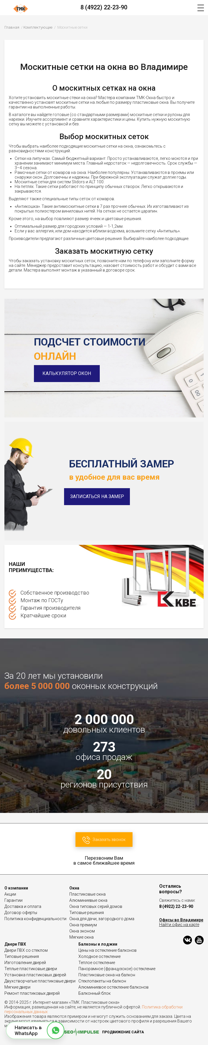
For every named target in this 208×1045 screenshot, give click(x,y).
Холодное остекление (99, 956)
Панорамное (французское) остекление (116, 968)
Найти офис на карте (179, 924)
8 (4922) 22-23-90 (103, 7)
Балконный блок (94, 993)
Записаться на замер (97, 496)
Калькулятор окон (67, 373)
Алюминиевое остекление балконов (113, 987)
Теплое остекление (96, 962)
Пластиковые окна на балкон (106, 975)
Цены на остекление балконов (107, 950)
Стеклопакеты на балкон (102, 981)
